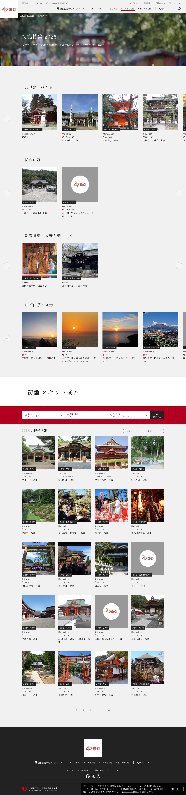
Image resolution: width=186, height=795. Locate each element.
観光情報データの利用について (154, 3)
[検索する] (157, 415)
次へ (109, 710)
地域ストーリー (166, 8)
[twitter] (93, 776)
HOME (22, 16)
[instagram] (98, 776)
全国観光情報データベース (70, 8)
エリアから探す (145, 8)
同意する (175, 789)
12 (101, 710)
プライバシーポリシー (175, 3)
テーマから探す (128, 8)
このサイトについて (130, 792)
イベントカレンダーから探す (105, 8)
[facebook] (88, 776)
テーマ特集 (31, 16)
